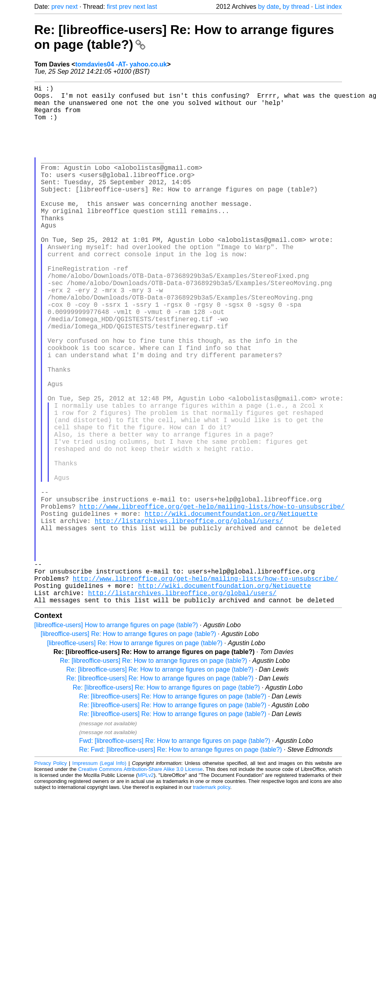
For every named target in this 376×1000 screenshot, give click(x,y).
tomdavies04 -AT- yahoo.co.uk (121, 64)
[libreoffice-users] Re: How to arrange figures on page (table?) (128, 749)
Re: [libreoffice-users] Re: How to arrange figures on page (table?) (153, 776)
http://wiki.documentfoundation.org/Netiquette (231, 609)
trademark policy (211, 902)
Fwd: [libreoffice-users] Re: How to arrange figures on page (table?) (174, 856)
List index (328, 6)
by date (268, 6)
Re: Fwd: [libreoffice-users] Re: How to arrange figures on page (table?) (180, 864)
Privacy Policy (50, 878)
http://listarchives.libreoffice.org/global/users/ (189, 618)
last (152, 6)
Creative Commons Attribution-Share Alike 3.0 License (140, 884)
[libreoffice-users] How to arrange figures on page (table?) (116, 740)
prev (57, 6)
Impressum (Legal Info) (99, 878)
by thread (296, 6)
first (112, 6)
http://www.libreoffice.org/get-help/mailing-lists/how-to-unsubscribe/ (211, 600)
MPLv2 (146, 890)
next (72, 6)
